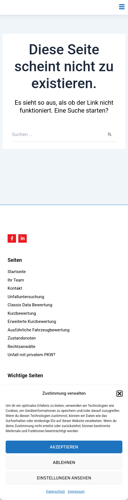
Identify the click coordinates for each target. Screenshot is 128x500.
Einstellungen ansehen (64, 478)
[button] (119, 393)
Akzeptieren (64, 447)
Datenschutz (55, 492)
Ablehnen (64, 462)
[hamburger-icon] (121, 14)
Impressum (76, 492)
